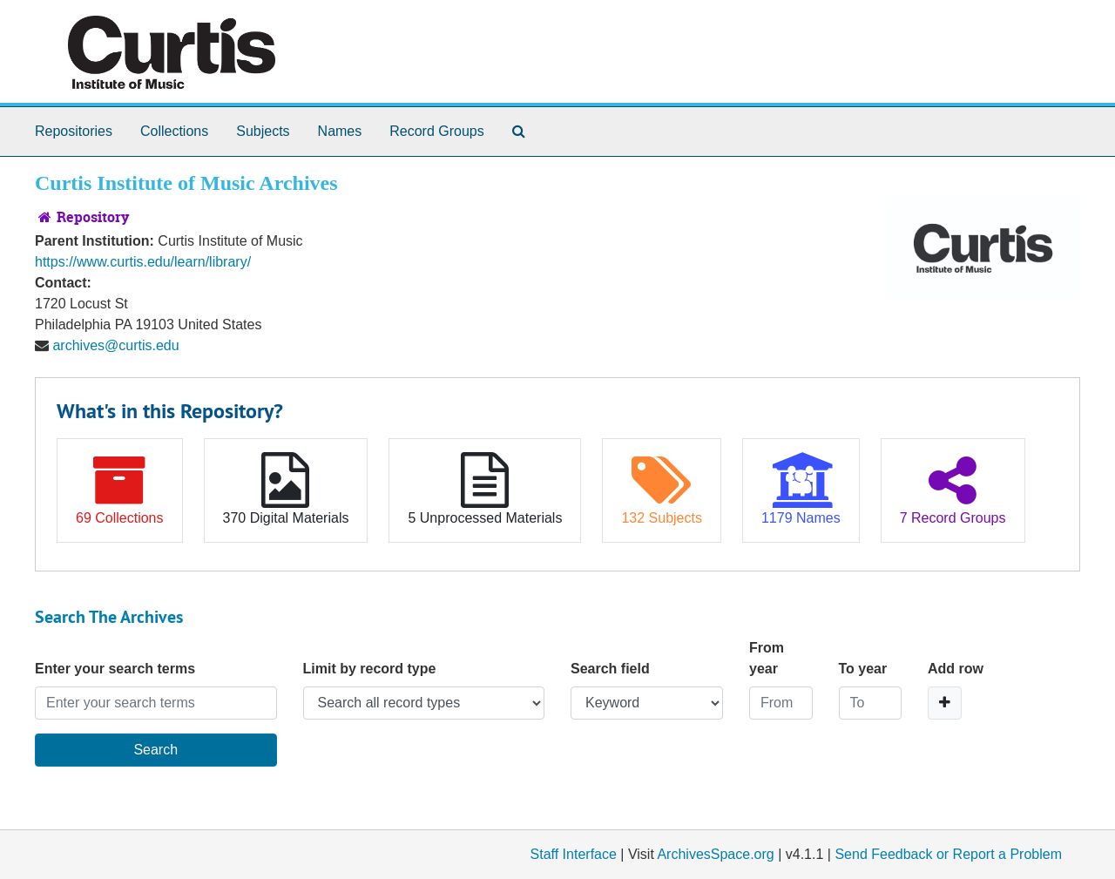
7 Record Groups (953, 488)
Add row (955, 668)
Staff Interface (573, 854)
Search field (610, 668)
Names (340, 131)
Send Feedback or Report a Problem (948, 854)
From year (766, 658)
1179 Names (801, 488)
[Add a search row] (945, 703)
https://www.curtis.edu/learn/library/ (143, 261)
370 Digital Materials (286, 488)
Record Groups (436, 131)
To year (863, 668)
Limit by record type (369, 668)
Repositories (73, 131)
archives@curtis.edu (115, 345)
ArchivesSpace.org (715, 854)
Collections (174, 131)
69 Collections (120, 488)
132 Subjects (661, 488)
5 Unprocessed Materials (485, 488)
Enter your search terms (115, 668)
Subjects (262, 131)
